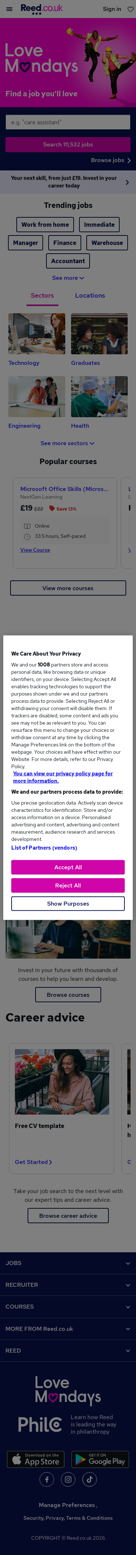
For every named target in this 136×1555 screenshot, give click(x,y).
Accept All (68, 867)
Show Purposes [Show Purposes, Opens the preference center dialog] (68, 903)
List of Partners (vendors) (44, 847)
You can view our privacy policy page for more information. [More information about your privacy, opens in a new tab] (63, 777)
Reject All (68, 885)
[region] (67, 777)
